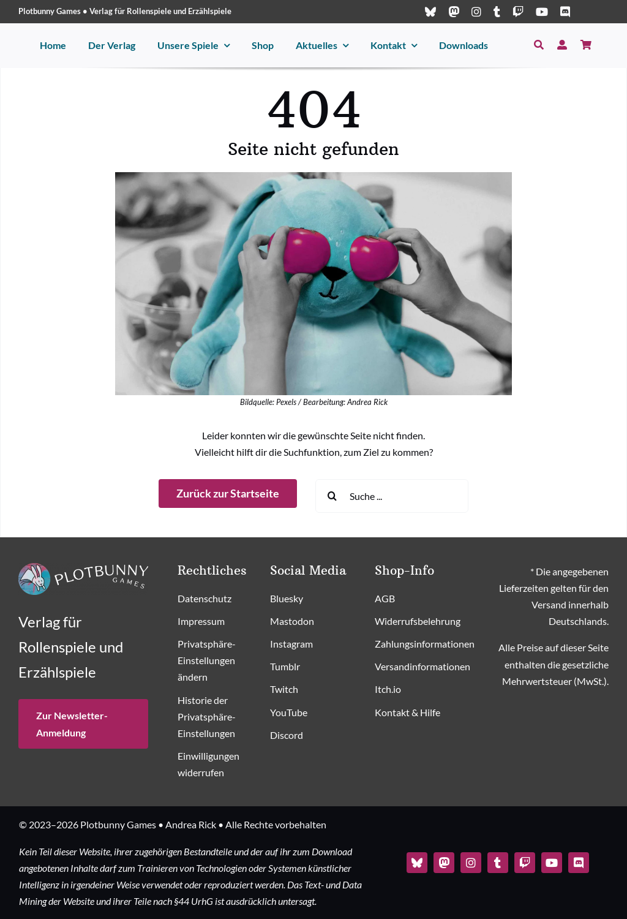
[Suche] (539, 45)
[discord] (565, 11)
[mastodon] (453, 11)
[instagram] (476, 11)
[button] (218, 661)
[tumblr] (497, 11)
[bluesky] (430, 11)
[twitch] (518, 11)
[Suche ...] (391, 496)
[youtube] (542, 11)
